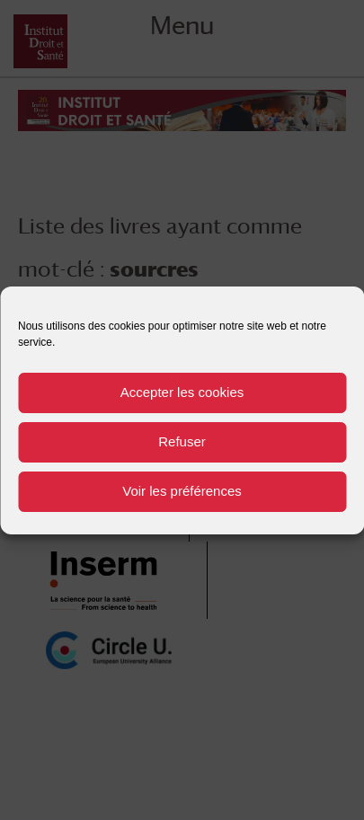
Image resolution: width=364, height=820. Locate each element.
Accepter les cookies (182, 392)
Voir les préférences (182, 490)
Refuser (182, 441)
